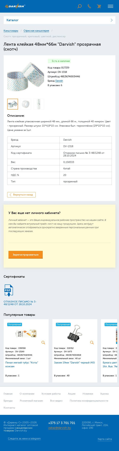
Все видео (56, 400)
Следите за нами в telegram (24, 438)
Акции (71, 393)
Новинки (88, 393)
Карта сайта (105, 439)
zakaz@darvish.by (59, 427)
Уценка (104, 393)
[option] (25, 77)
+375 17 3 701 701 (61, 423)
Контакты (9, 407)
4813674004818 (73, 355)
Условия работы (51, 393)
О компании (27, 393)
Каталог (12, 20)
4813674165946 (24, 355)
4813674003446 (70, 76)
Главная (8, 393)
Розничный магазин (31, 400)
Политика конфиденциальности (89, 400)
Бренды (8, 400)
